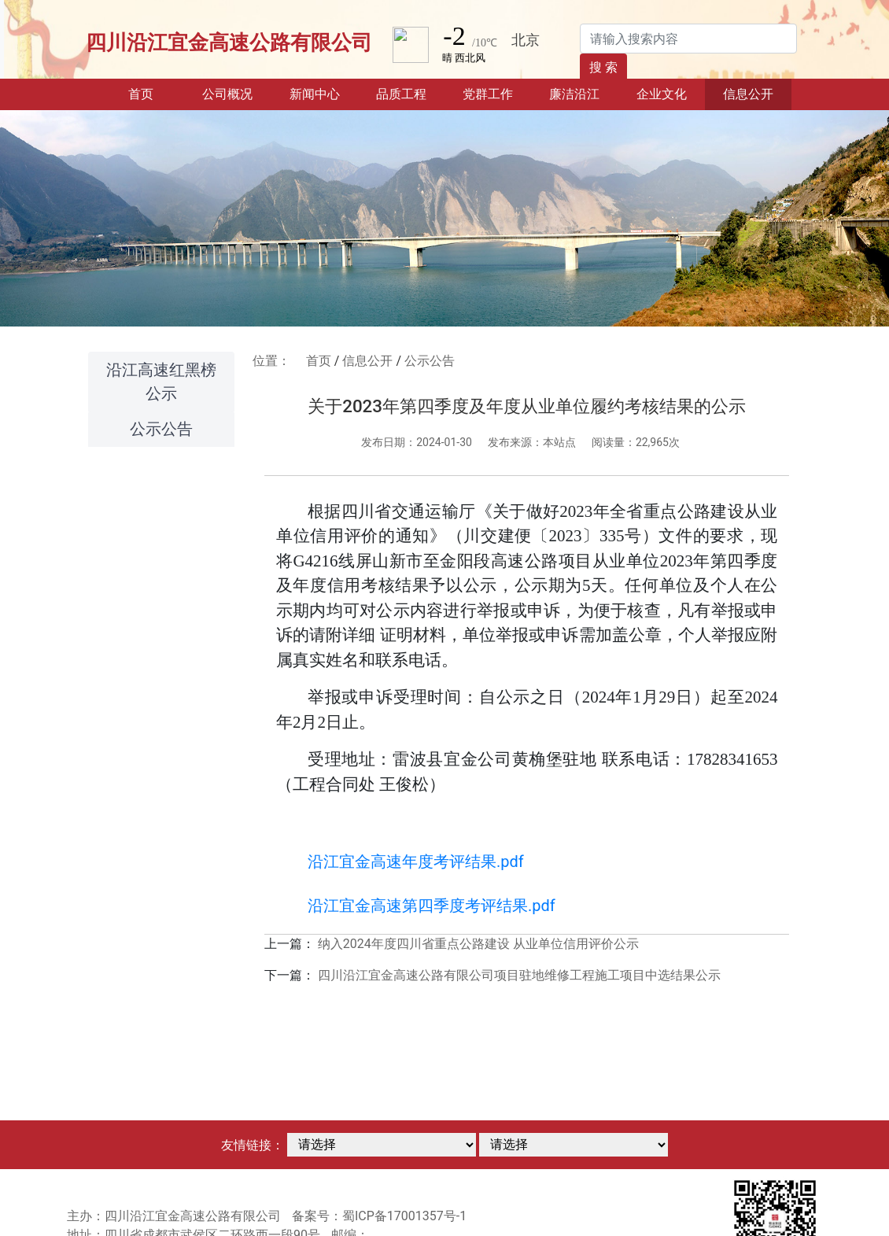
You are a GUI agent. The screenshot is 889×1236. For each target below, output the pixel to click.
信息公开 (367, 360)
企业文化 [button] (661, 94)
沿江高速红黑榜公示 (161, 381)
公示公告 (161, 428)
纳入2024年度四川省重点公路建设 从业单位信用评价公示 (478, 943)
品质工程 (401, 94)
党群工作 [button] (488, 94)
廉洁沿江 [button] (574, 94)
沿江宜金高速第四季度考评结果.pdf (431, 905)
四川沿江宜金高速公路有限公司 (229, 42)
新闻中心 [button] (315, 94)
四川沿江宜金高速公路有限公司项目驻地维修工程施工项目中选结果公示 (519, 975)
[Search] (688, 38)
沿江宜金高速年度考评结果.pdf (416, 861)
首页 (156, 92)
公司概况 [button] (227, 94)
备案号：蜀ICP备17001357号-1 (379, 1215)
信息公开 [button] (748, 94)
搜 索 (603, 67)
